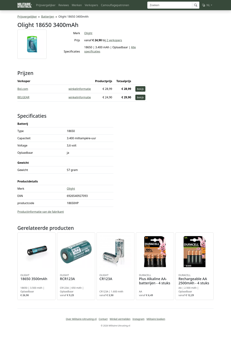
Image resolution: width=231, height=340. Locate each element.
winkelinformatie (80, 89)
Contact (103, 319)
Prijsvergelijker (46, 5)
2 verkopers (114, 40)
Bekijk (140, 89)
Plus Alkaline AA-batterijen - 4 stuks (155, 279)
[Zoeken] (169, 5)
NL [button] (206, 5)
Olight (88, 33)
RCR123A (76, 277)
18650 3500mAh (36, 277)
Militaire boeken (155, 319)
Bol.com (22, 89)
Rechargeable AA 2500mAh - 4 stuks (194, 279)
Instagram (139, 319)
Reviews (63, 5)
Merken (77, 5)
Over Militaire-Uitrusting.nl (81, 319)
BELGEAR (23, 97)
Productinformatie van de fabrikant (40, 212)
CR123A (116, 277)
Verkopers (91, 5)
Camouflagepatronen (115, 5)
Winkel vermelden (120, 319)
